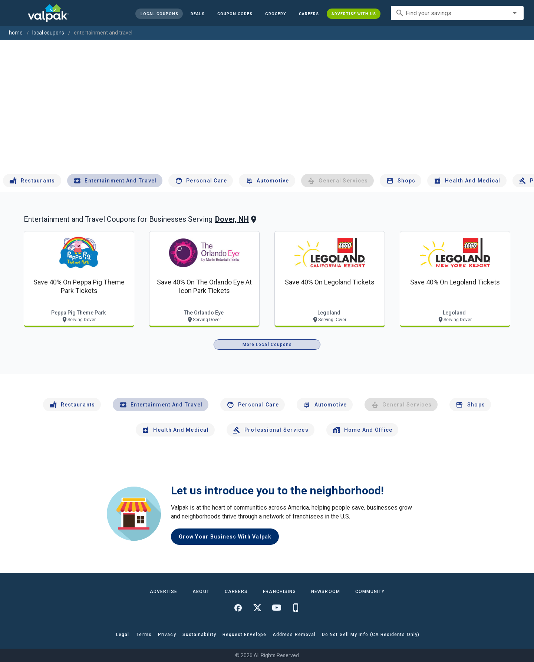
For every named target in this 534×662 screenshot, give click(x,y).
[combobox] (457, 13)
